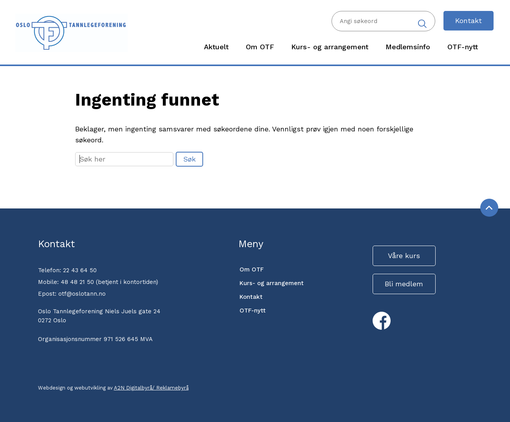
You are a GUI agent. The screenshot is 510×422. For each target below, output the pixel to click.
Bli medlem (404, 284)
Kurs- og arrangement (272, 283)
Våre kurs (404, 255)
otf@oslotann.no (82, 293)
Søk (189, 159)
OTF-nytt (253, 310)
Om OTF (252, 269)
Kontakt (468, 20)
